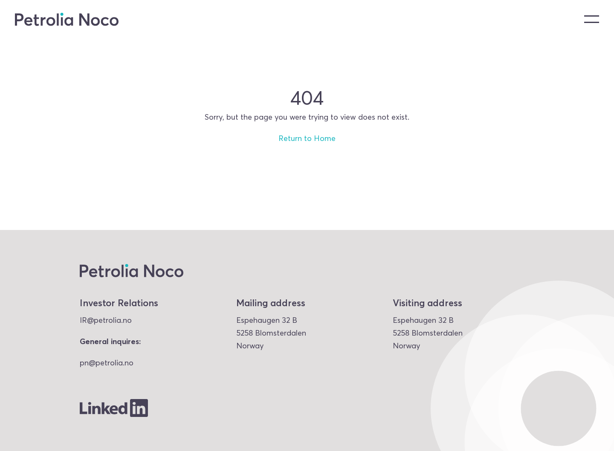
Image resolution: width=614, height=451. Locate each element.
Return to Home (307, 138)
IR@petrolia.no (106, 320)
